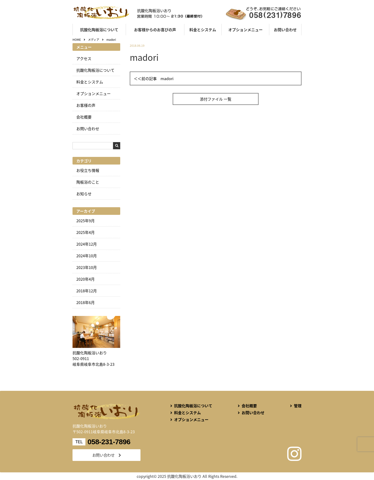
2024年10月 (86, 255)
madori (167, 78)
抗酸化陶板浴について (99, 29)
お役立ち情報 (87, 170)
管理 (297, 405)
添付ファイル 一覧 (215, 99)
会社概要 (84, 117)
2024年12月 (86, 244)
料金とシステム (202, 29)
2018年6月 (85, 302)
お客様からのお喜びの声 (155, 29)
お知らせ (84, 193)
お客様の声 (85, 105)
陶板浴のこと (87, 182)
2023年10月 (86, 267)
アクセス (83, 58)
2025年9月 (85, 220)
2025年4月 (85, 232)
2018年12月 (86, 291)
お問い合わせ (285, 29)
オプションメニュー (245, 29)
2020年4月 (85, 279)
